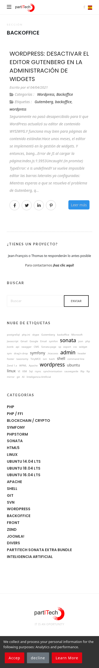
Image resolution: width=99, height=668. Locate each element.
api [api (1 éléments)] (17, 347)
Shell (12, 488)
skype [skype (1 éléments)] (35, 334)
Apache (14, 481)
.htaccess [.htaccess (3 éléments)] (52, 353)
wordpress (18, 109)
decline (38, 657)
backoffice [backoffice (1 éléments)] (63, 334)
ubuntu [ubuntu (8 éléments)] (73, 365)
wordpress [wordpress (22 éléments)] (52, 364)
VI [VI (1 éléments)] (19, 371)
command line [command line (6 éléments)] (75, 359)
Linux (12, 454)
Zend (12, 529)
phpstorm (17, 434)
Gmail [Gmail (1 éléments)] (24, 341)
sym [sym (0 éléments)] (9, 353)
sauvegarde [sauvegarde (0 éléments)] (71, 371)
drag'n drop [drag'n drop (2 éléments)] (21, 353)
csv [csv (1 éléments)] (75, 347)
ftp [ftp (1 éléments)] (88, 371)
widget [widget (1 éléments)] (83, 347)
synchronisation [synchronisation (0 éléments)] (52, 371)
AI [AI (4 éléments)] (23, 377)
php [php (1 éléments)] (87, 341)
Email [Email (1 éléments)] (43, 341)
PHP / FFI (15, 413)
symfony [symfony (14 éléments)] (37, 353)
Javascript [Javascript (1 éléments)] (12, 341)
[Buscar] (35, 301)
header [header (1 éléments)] (82, 353)
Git (10, 495)
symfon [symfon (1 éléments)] (53, 341)
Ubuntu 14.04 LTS (24, 461)
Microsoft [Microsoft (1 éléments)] (77, 334)
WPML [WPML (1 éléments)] (23, 365)
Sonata (15, 440)
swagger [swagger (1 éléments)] (26, 347)
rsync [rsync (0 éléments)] (38, 371)
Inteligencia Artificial (30, 556)
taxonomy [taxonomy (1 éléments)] (22, 359)
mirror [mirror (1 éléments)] (11, 377)
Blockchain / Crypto (28, 420)
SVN (11, 502)
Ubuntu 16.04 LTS (23, 475)
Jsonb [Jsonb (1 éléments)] (10, 347)
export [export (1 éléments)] (67, 347)
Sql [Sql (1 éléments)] (31, 371)
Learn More (67, 657)
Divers (13, 543)
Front (13, 522)
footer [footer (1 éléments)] (10, 359)
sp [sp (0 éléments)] (59, 347)
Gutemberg (44, 101)
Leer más (79, 204)
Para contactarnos (49, 265)
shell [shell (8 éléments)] (61, 358)
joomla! (15, 536)
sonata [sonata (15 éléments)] (68, 340)
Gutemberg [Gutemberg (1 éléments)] (48, 334)
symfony (16, 427)
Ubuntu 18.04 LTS (23, 468)
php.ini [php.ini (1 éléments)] (26, 334)
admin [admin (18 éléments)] (68, 352)
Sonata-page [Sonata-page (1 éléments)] (48, 347)
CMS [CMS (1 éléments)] (36, 347)
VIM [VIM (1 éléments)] (24, 371)
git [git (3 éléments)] (18, 377)
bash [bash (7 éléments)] (52, 359)
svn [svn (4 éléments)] (45, 359)
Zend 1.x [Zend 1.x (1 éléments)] (12, 365)
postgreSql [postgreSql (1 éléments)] (13, 334)
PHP (10, 406)
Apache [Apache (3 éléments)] (33, 365)
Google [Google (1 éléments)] (34, 341)
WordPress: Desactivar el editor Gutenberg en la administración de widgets (49, 66)
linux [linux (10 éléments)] (11, 371)
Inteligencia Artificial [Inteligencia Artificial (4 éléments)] (39, 377)
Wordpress (45, 94)
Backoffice (64, 94)
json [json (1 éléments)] (80, 341)
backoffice (63, 101)
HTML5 (13, 447)
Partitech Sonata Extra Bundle (39, 549)
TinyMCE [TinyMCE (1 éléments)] (35, 359)
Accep (14, 657)
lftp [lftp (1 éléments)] (82, 371)
